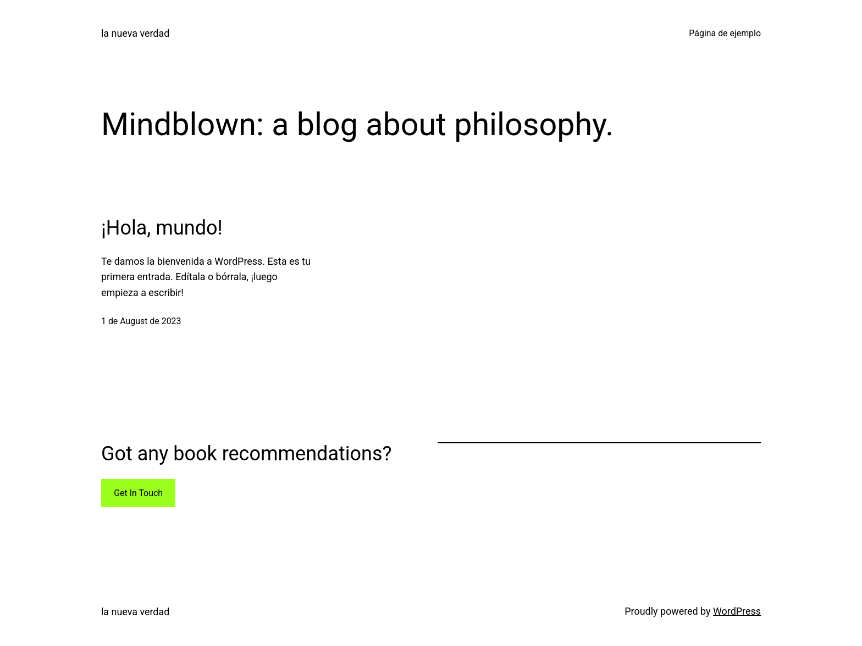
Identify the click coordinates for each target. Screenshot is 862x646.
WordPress (737, 611)
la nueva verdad (135, 33)
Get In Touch (138, 493)
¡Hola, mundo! (162, 228)
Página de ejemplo (725, 33)
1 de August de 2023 (141, 321)
